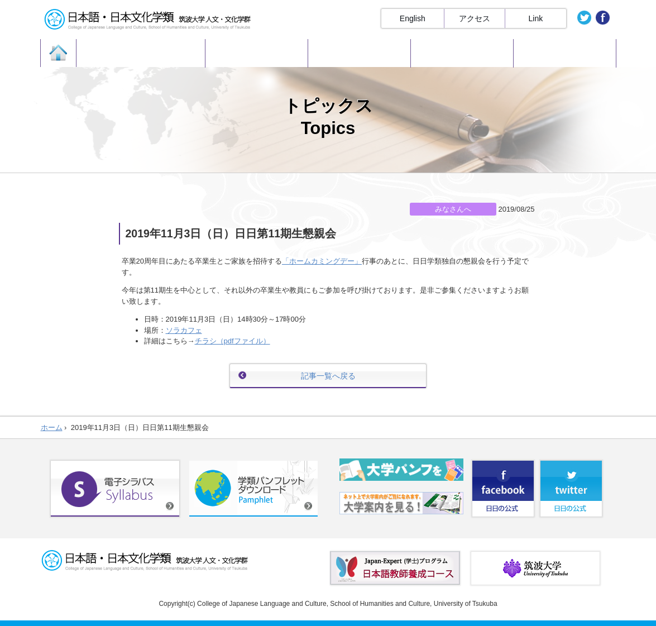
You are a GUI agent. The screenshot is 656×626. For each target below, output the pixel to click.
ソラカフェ (184, 330)
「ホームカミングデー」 (322, 261)
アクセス (474, 18)
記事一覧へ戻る (328, 375)
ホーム (52, 427)
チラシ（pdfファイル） (232, 341)
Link (536, 18)
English (412, 18)
